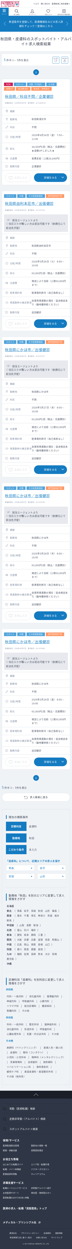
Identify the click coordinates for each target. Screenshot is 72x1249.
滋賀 (40, 939)
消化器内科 (35, 996)
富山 (19, 930)
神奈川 (41, 915)
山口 (47, 944)
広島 (19, 944)
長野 (28, 925)
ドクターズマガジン (40, 1169)
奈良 (47, 939)
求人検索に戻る (39, 797)
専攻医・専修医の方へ (41, 1192)
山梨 (21, 925)
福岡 (19, 954)
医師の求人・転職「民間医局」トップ (25, 1208)
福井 (33, 930)
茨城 (49, 915)
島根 (40, 944)
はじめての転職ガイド (13, 1164)
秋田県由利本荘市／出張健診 (29, 203)
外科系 (9, 1017)
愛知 (19, 935)
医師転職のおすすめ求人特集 (16, 1197)
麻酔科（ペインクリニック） (22, 1047)
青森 (11, 868)
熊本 (40, 954)
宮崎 (54, 954)
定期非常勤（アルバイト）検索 (27, 1118)
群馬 (9, 920)
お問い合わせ (41, 1237)
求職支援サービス (13, 1182)
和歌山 (55, 939)
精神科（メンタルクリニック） (48, 1057)
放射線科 (48, 1062)
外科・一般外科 (15, 1024)
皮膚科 (13, 1052)
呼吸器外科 (46, 1029)
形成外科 (29, 1029)
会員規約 (47, 1233)
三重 (40, 935)
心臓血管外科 (14, 1034)
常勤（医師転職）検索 (22, 1108)
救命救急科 (42, 1067)
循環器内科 (53, 996)
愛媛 (33, 949)
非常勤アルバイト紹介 (41, 1188)
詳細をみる (50, 177)
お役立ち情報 (10, 1159)
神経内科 (11, 1001)
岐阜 (26, 935)
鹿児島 (10, 959)
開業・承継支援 (10, 1150)
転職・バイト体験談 (12, 1169)
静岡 (33, 935)
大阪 (19, 939)
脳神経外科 (51, 1024)
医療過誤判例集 (10, 1174)
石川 (26, 930)
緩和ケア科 (13, 1071)
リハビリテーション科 (19, 1067)
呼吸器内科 (28, 1001)
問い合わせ (45, 3)
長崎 (33, 954)
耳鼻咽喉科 (16, 1062)
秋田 (40, 911)
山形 (42, 876)
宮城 (11, 876)
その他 (25, 1010)
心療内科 (44, 1001)
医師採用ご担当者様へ (61, 3)
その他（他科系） (16, 1076)
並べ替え (56, 58)
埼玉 (33, 915)
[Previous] (5, 23)
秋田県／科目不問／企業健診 (29, 96)
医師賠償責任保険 (11, 1145)
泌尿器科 (32, 1062)
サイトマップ (56, 1237)
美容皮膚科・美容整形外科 (38, 1071)
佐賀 (26, 954)
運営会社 (13, 1233)
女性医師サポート (11, 1192)
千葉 (26, 915)
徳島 (26, 949)
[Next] (67, 23)
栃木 (57, 915)
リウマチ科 (13, 1006)
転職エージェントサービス (15, 1188)
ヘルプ (36, 3)
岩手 (42, 868)
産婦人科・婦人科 (53, 1047)
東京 (19, 915)
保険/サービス (11, 1140)
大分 (47, 954)
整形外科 (34, 1024)
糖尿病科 (47, 1006)
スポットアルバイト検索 (23, 1129)
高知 (40, 949)
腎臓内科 (11, 1010)
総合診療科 (30, 1006)
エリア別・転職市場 (40, 1164)
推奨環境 (59, 1233)
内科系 (9, 989)
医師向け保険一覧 (39, 1145)
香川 (19, 949)
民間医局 (10, 4)
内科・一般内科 (15, 996)
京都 (26, 939)
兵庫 (33, 939)
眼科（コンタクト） (34, 1052)
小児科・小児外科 (16, 1057)
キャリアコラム (38, 1174)
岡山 (26, 944)
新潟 (35, 925)
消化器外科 (13, 1029)
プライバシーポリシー (30, 1233)
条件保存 (64, 58)
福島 (54, 911)
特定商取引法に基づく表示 (21, 1237)
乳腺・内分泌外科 (36, 1034)
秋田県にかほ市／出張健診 (27, 349)
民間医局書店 (37, 1150)
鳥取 (33, 944)
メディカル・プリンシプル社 (19, 1221)
